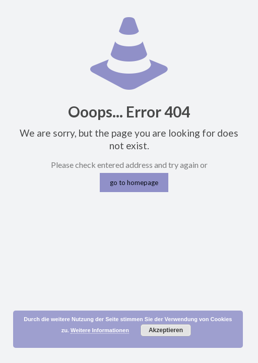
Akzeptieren (166, 330)
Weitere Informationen (100, 330)
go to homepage (134, 182)
